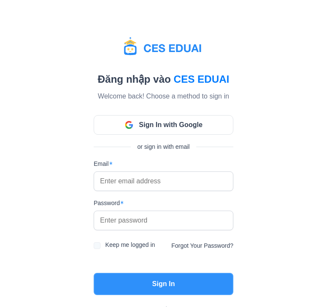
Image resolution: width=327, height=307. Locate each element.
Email (101, 163)
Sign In (163, 283)
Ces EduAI (201, 79)
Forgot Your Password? (202, 245)
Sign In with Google (163, 125)
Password (107, 203)
